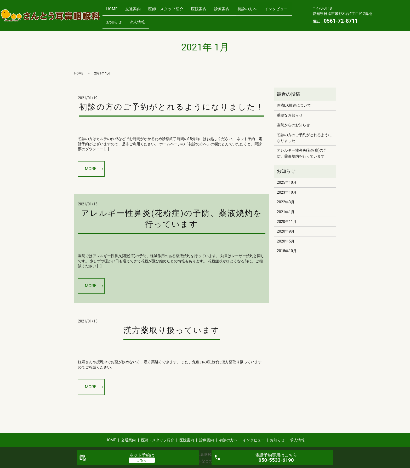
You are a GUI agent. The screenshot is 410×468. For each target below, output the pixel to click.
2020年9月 (285, 231)
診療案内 (238, 11)
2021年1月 (285, 212)
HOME (113, 11)
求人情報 (177, 19)
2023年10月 (287, 192)
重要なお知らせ (290, 115)
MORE (90, 168)
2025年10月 (287, 182)
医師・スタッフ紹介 (174, 11)
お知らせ (150, 19)
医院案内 (211, 11)
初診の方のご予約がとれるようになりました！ (171, 106)
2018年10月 (287, 251)
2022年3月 (285, 202)
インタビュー (120, 19)
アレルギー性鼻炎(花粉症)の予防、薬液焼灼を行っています (302, 153)
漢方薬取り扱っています (171, 330)
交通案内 (138, 11)
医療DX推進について (294, 105)
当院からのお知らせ (293, 125)
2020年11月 (287, 221)
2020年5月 (285, 241)
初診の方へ (266, 11)
